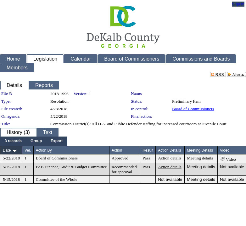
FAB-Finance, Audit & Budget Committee (71, 166)
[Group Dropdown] (36, 141)
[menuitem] (13, 141)
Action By (44, 150)
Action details (169, 158)
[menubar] (33, 141)
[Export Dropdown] (56, 141)
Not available (232, 166)
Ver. (28, 150)
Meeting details (200, 158)
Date (7, 150)
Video (231, 159)
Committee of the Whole (56, 179)
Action (117, 150)
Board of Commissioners (193, 108)
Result (148, 150)
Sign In (238, 4)
